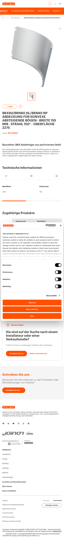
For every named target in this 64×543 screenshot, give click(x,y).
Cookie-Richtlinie (7, 513)
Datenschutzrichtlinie (9, 509)
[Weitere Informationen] (40, 353)
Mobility (5, 473)
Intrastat (4, 500)
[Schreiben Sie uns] (16, 353)
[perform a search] (55, 4)
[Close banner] (60, 225)
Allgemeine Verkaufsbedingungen (13, 504)
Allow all (32, 302)
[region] (32, 191)
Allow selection (32, 309)
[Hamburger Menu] (60, 4)
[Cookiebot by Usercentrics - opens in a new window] (46, 225)
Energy (4, 459)
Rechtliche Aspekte (8, 517)
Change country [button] (51, 505)
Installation (7, 18)
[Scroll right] (61, 11)
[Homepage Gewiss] (8, 3)
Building (5, 463)
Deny (32, 316)
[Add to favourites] (20, 106)
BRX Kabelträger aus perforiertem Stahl (16, 18)
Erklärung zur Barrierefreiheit (11, 521)
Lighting (5, 468)
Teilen (9, 106)
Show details (51, 296)
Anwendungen (7, 477)
